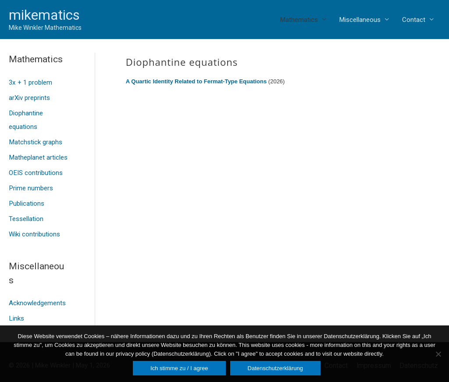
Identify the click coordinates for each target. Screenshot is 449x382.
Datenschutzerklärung (275, 368)
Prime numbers (31, 184)
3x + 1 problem (30, 82)
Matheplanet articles (38, 155)
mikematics (44, 15)
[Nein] (438, 354)
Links (16, 312)
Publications (26, 199)
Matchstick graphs (35, 140)
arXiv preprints (29, 97)
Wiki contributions (34, 228)
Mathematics (299, 20)
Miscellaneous (360, 20)
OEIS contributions (35, 169)
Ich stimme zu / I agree (179, 368)
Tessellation (26, 214)
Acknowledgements (37, 297)
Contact (413, 20)
